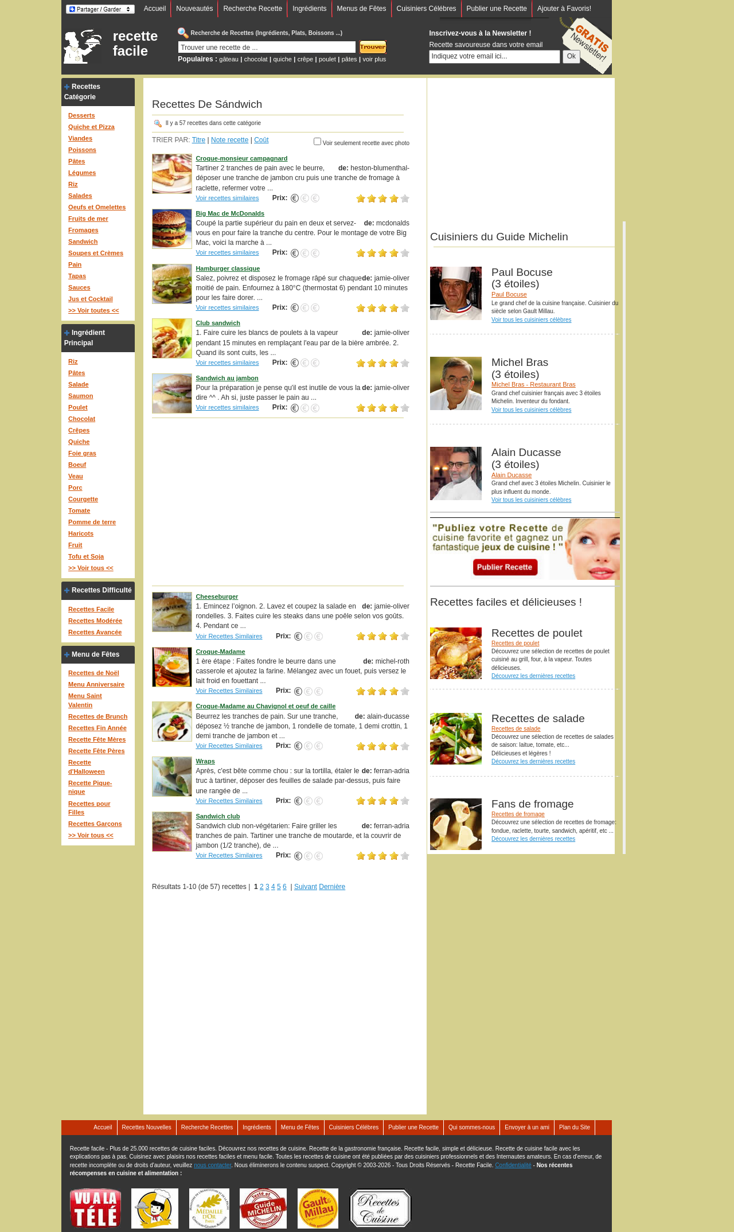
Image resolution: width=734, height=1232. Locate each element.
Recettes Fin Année (97, 727)
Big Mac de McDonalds (230, 213)
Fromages (83, 230)
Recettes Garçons (95, 823)
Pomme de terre (92, 521)
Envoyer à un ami (527, 1127)
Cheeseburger (217, 596)
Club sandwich (218, 322)
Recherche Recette (252, 9)
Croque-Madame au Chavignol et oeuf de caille (265, 706)
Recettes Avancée (95, 632)
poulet (327, 59)
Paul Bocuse (509, 294)
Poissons (82, 149)
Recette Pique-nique (90, 787)
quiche (282, 59)
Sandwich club (218, 816)
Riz (73, 184)
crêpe (306, 59)
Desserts (81, 115)
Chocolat (81, 418)
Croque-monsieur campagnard (241, 158)
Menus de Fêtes (361, 9)
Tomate (79, 510)
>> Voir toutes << (93, 310)
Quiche (78, 441)
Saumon (80, 395)
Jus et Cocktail (90, 298)
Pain (74, 264)
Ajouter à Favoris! (564, 9)
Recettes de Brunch (97, 716)
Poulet (78, 407)
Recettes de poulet (515, 643)
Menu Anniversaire (96, 684)
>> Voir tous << (91, 567)
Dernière (332, 887)
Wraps (205, 761)
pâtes (349, 59)
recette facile (135, 44)
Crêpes (78, 430)
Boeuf (77, 464)
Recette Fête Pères (96, 750)
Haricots (80, 533)
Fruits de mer (88, 218)
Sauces (79, 287)
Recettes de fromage (518, 814)
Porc (75, 487)
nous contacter (212, 1165)
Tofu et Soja (86, 556)
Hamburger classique (228, 268)
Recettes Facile (91, 609)
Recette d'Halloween (86, 767)
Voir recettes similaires (227, 197)
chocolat (256, 59)
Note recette (229, 140)
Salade (78, 384)
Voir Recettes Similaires (229, 636)
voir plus (374, 59)
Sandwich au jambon (227, 378)
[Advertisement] (280, 501)
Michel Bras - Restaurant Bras (533, 384)
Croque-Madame (220, 651)
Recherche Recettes (207, 1127)
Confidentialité (513, 1165)
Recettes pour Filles (89, 808)
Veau (75, 476)
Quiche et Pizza (91, 126)
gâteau (229, 59)
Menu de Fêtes (95, 654)
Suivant (305, 887)
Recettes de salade (516, 729)
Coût (261, 140)
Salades (80, 195)
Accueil (155, 9)
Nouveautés (194, 9)
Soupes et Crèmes (95, 252)
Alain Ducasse (511, 474)
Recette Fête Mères (97, 739)
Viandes (80, 138)
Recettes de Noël (93, 672)
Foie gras (82, 453)
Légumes (82, 172)
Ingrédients (309, 9)
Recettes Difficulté (102, 590)
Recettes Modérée (95, 620)
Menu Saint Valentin (85, 700)
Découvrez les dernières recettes (533, 676)
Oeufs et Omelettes (97, 207)
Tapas (77, 275)
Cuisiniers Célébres (426, 9)
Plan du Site (574, 1127)
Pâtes (76, 161)
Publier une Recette (497, 9)
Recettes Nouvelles (146, 1127)
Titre (199, 140)
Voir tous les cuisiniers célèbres (531, 320)
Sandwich (82, 241)
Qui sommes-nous (471, 1127)
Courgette (83, 499)
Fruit (75, 544)
